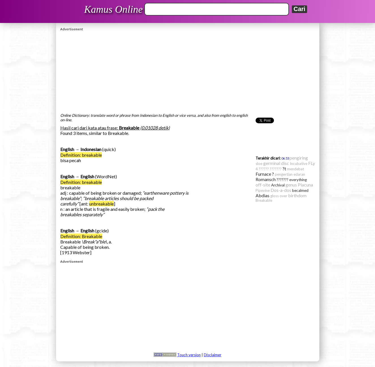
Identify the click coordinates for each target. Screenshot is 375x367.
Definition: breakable (81, 155)
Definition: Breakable (81, 236)
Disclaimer (212, 355)
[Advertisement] (187, 70)
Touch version (189, 355)
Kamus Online (113, 9)
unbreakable (101, 203)
